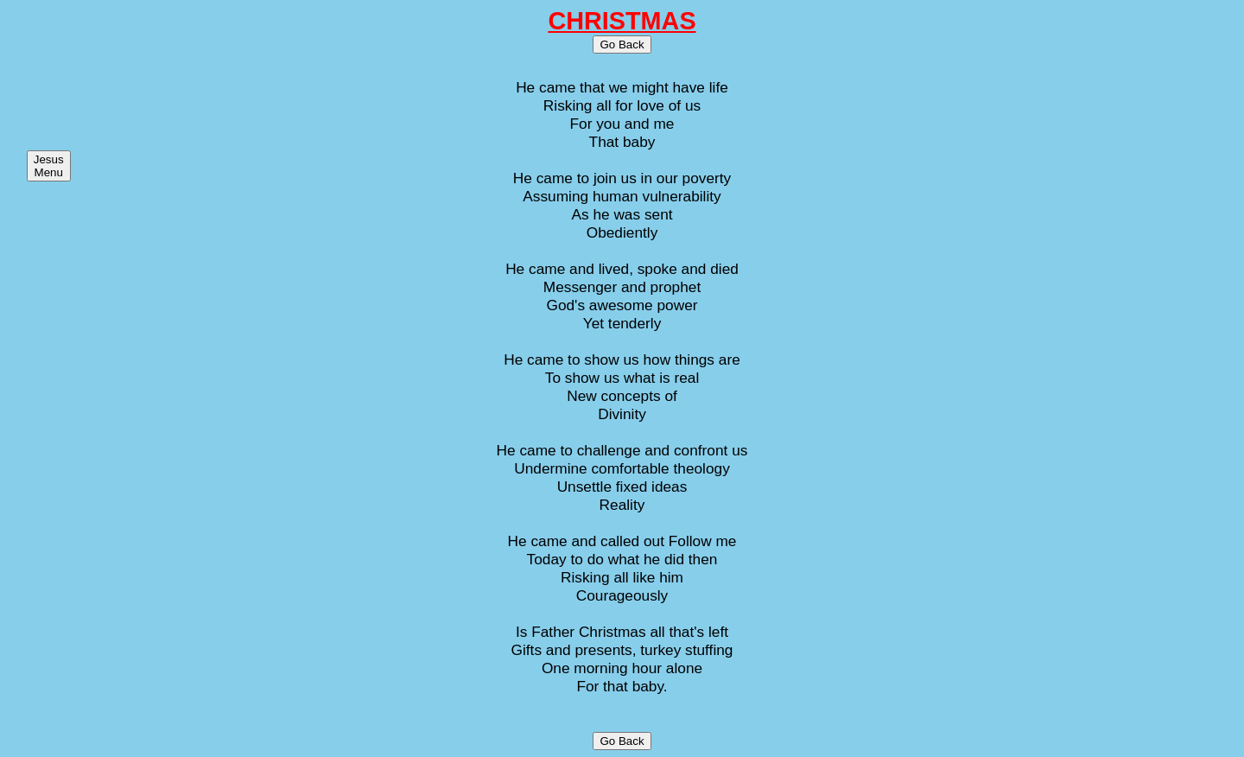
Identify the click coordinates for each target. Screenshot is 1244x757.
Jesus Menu (49, 166)
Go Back (622, 44)
